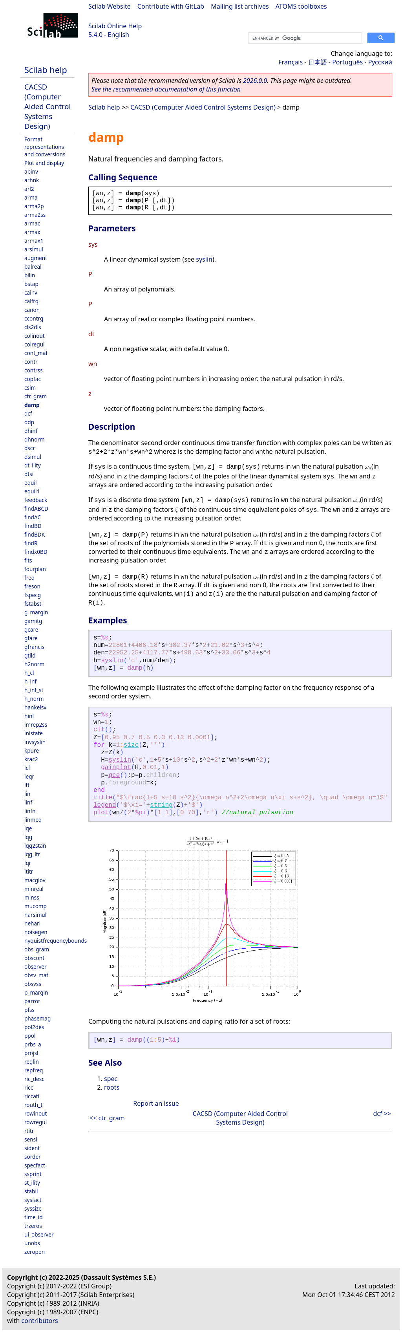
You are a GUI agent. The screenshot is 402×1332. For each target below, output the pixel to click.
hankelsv (35, 707)
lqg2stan (35, 845)
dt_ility (32, 465)
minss (31, 897)
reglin (31, 1061)
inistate (33, 733)
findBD (33, 526)
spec (110, 1078)
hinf (29, 716)
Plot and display (44, 163)
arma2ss (35, 214)
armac (32, 223)
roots (111, 1087)
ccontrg (33, 318)
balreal (33, 266)
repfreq (33, 1070)
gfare (31, 638)
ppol (29, 1035)
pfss (29, 1009)
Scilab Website (109, 6)
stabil (31, 1191)
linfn (30, 811)
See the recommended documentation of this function (166, 89)
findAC (32, 517)
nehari (32, 923)
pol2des (34, 1027)
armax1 (34, 240)
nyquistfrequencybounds (55, 940)
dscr (29, 448)
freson (32, 586)
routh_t (33, 1104)
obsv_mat (36, 975)
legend (104, 805)
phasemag (37, 1018)
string (161, 805)
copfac (32, 379)
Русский (380, 62)
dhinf (30, 430)
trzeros (33, 1225)
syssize (33, 1208)
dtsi (28, 474)
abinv (31, 171)
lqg (28, 837)
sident (32, 1148)
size (131, 745)
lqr (27, 863)
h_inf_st (33, 690)
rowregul (35, 1122)
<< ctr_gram (107, 1118)
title (102, 797)
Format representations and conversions (44, 147)
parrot (32, 1001)
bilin (29, 275)
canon (32, 309)
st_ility (32, 1182)
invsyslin (35, 742)
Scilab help (45, 69)
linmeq (33, 819)
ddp (29, 422)
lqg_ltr (32, 854)
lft (26, 785)
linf (28, 802)
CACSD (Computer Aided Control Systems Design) (47, 106)
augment (35, 258)
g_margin (36, 612)
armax (32, 232)
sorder (32, 1156)
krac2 (31, 759)
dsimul (32, 456)
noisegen (36, 932)
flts (28, 560)
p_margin (36, 992)
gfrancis (34, 646)
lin (27, 793)
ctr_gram (35, 396)
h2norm (34, 664)
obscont (34, 958)
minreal (34, 888)
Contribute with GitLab (170, 6)
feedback (35, 500)
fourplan (35, 569)
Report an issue (156, 1103)
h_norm (34, 698)
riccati (31, 1096)
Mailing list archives (240, 6)
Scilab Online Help (115, 26)
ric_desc (34, 1079)
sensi (30, 1139)
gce (114, 775)
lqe (28, 828)
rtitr (29, 1130)
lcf (27, 767)
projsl (31, 1053)
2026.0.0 (255, 80)
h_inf (30, 681)
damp (32, 405)
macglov (35, 880)
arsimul (33, 249)
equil (30, 482)
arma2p (34, 206)
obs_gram (36, 949)
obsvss (32, 984)
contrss (33, 370)
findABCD (36, 508)
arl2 (29, 188)
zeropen (34, 1251)
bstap (31, 284)
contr (31, 361)
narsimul (35, 914)
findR (30, 543)
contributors (40, 1320)
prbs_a (32, 1044)
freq (29, 577)
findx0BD (36, 551)
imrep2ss (35, 724)
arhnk (31, 180)
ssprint (33, 1174)
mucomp (35, 906)
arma (31, 197)
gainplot (116, 767)
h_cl (29, 672)
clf (99, 729)
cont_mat (36, 353)
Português (347, 62)
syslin (204, 259)
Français (290, 62)
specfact (34, 1165)
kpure (31, 750)
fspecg (32, 595)
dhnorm (34, 439)
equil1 (32, 491)
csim (30, 387)
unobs (32, 1243)
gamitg (33, 621)
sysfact (33, 1200)
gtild (30, 655)
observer (35, 966)
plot (100, 812)
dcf (28, 413)
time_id (33, 1217)
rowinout (35, 1113)
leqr (29, 776)
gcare (31, 629)
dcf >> (382, 1113)
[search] (304, 38)
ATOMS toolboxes (301, 6)
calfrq (31, 301)
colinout (34, 335)
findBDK (34, 534)
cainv (30, 292)
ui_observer (39, 1234)
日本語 (317, 62)
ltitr (28, 871)
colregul (34, 344)
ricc (28, 1087)
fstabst (33, 603)
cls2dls (32, 327)
